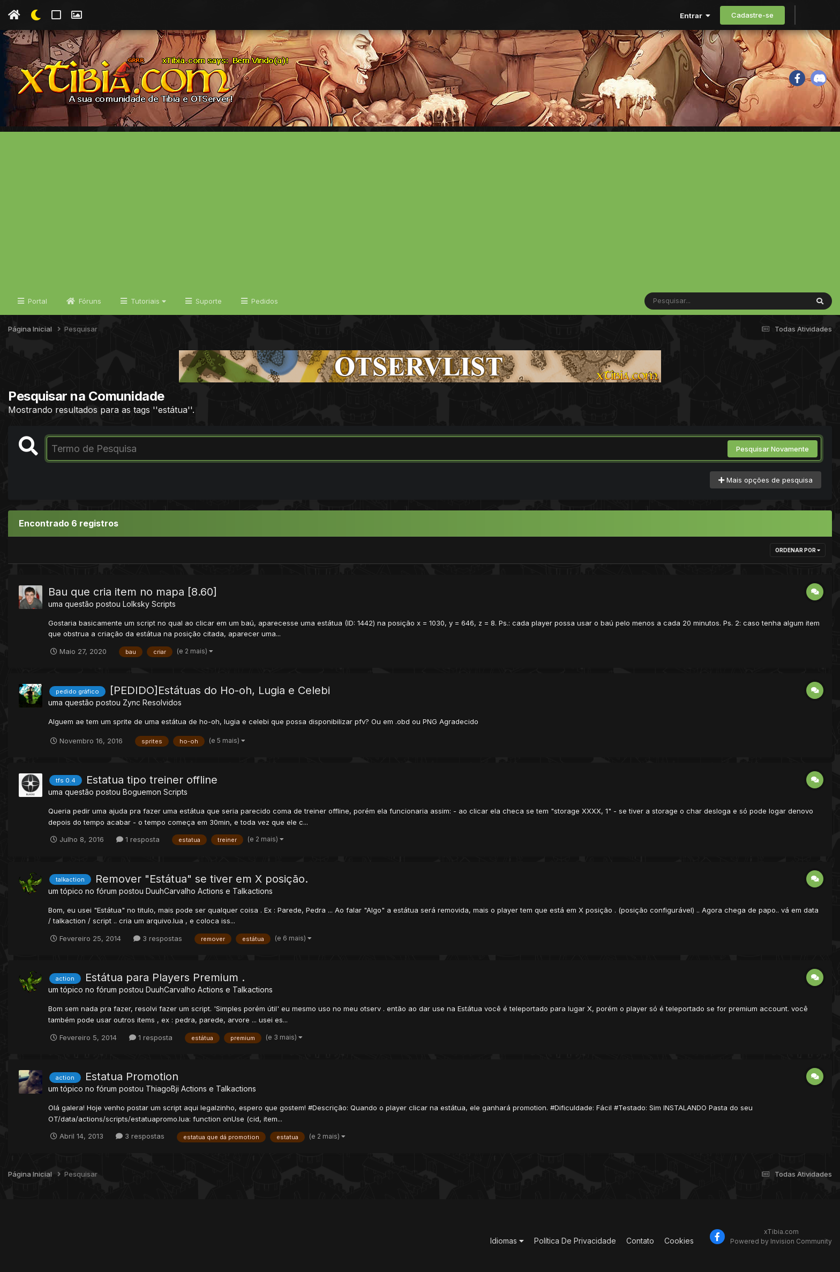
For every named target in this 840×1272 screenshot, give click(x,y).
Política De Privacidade (575, 1240)
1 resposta (138, 839)
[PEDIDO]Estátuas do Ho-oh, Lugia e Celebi (220, 690)
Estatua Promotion (131, 1076)
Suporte (207, 301)
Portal (36, 301)
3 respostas (157, 938)
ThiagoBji (162, 1088)
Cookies (679, 1240)
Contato (640, 1240)
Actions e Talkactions (235, 890)
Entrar (695, 15)
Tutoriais (147, 301)
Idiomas (507, 1240)
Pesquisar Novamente (772, 449)
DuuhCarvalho (171, 890)
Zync (131, 702)
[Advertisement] (420, 207)
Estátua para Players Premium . (165, 977)
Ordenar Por (797, 550)
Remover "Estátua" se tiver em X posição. (201, 878)
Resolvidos (162, 702)
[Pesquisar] (685, 301)
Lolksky (136, 603)
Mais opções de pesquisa (765, 480)
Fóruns (89, 301)
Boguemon (142, 791)
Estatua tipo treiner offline (152, 779)
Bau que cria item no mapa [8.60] (132, 591)
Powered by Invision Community (781, 1241)
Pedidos (263, 301)
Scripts (164, 603)
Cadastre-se (752, 15)
